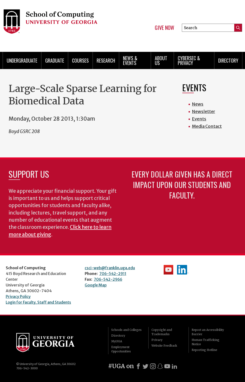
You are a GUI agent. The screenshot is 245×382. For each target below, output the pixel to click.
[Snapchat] (160, 366)
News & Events (130, 60)
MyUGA (116, 341)
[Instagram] (153, 366)
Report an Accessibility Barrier (208, 332)
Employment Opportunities (121, 349)
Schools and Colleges (126, 330)
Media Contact (207, 126)
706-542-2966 (108, 279)
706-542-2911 (112, 273)
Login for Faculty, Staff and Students (38, 302)
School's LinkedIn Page (183, 269)
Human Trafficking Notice (205, 342)
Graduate (54, 60)
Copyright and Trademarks (161, 332)
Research (106, 60)
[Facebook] (138, 366)
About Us (161, 60)
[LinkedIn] (174, 366)
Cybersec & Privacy (189, 60)
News (197, 104)
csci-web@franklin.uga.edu (110, 267)
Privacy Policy (18, 296)
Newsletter (203, 111)
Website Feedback (164, 345)
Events (199, 119)
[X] (145, 366)
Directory (228, 60)
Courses (80, 60)
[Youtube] (167, 366)
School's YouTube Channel (168, 269)
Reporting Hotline (204, 350)
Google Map (96, 285)
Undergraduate (22, 60)
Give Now (164, 28)
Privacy (156, 340)
